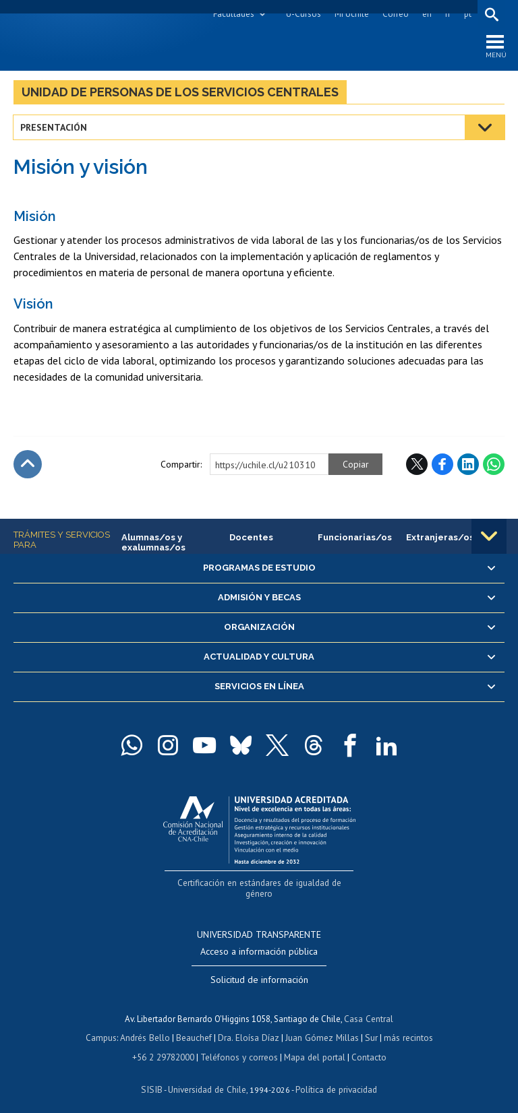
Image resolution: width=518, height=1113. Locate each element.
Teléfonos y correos (239, 1044)
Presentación (54, 129)
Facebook (442, 465)
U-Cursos (302, 14)
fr (447, 14)
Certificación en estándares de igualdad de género (260, 884)
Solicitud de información (259, 968)
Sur (369, 1025)
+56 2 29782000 (164, 1044)
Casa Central (369, 1007)
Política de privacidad (334, 1076)
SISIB (153, 1076)
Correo (395, 14)
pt (467, 14)
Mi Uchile (351, 14)
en (426, 14)
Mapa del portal (313, 1044)
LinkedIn (468, 465)
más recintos (405, 1025)
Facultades (233, 14)
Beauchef (196, 1025)
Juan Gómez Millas (321, 1025)
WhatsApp (493, 465)
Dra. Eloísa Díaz (249, 1025)
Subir (27, 465)
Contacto (366, 1044)
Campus (103, 1025)
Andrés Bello (147, 1025)
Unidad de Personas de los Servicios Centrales (180, 93)
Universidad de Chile (206, 1076)
